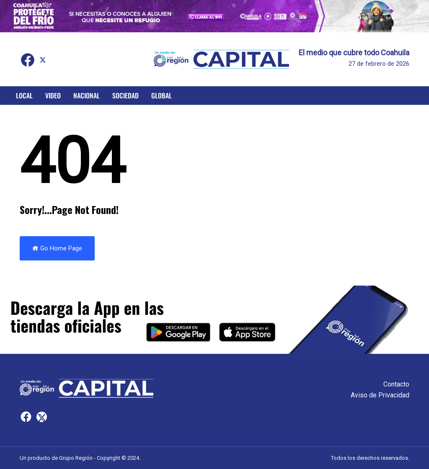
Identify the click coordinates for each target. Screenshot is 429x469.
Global (161, 95)
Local (24, 95)
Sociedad (125, 95)
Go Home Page (57, 248)
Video (53, 95)
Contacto (396, 384)
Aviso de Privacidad (380, 395)
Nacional (86, 95)
